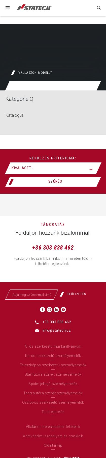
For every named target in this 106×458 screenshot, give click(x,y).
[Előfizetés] (74, 294)
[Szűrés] (53, 182)
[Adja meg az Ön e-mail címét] (32, 295)
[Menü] (7, 8)
